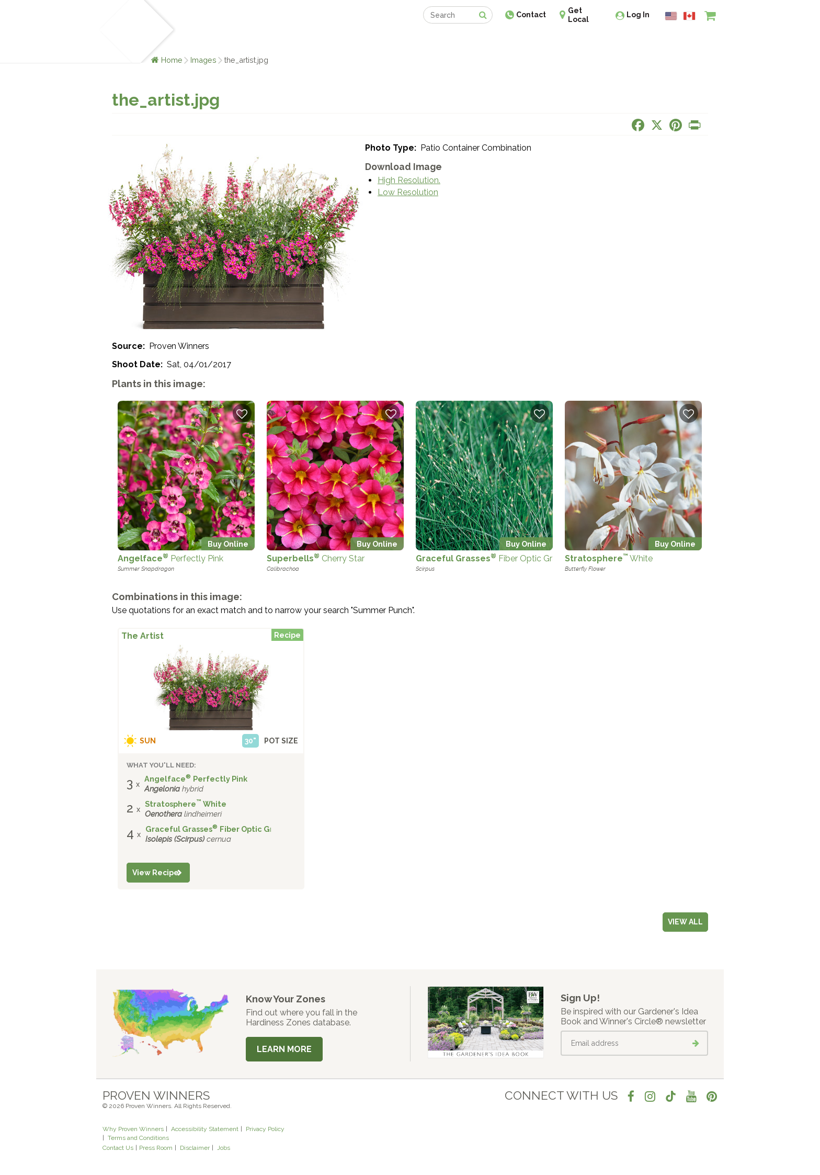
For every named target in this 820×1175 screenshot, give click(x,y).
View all (685, 922)
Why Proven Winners (133, 1129)
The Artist (142, 636)
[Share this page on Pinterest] (675, 125)
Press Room (156, 1147)
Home (172, 59)
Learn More (284, 1049)
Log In (638, 14)
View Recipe (155, 872)
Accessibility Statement (204, 1129)
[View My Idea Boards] (691, 42)
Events (437, 41)
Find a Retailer (353, 41)
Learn (228, 41)
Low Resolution (408, 192)
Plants (193, 41)
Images (203, 59)
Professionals (488, 41)
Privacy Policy (265, 1129)
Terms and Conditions (138, 1138)
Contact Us (117, 1147)
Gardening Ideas (282, 41)
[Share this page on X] (656, 125)
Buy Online (228, 543)
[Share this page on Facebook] (638, 125)
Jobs (223, 1147)
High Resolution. (409, 180)
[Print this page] (694, 125)
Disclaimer (195, 1147)
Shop (402, 41)
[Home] (114, 31)
